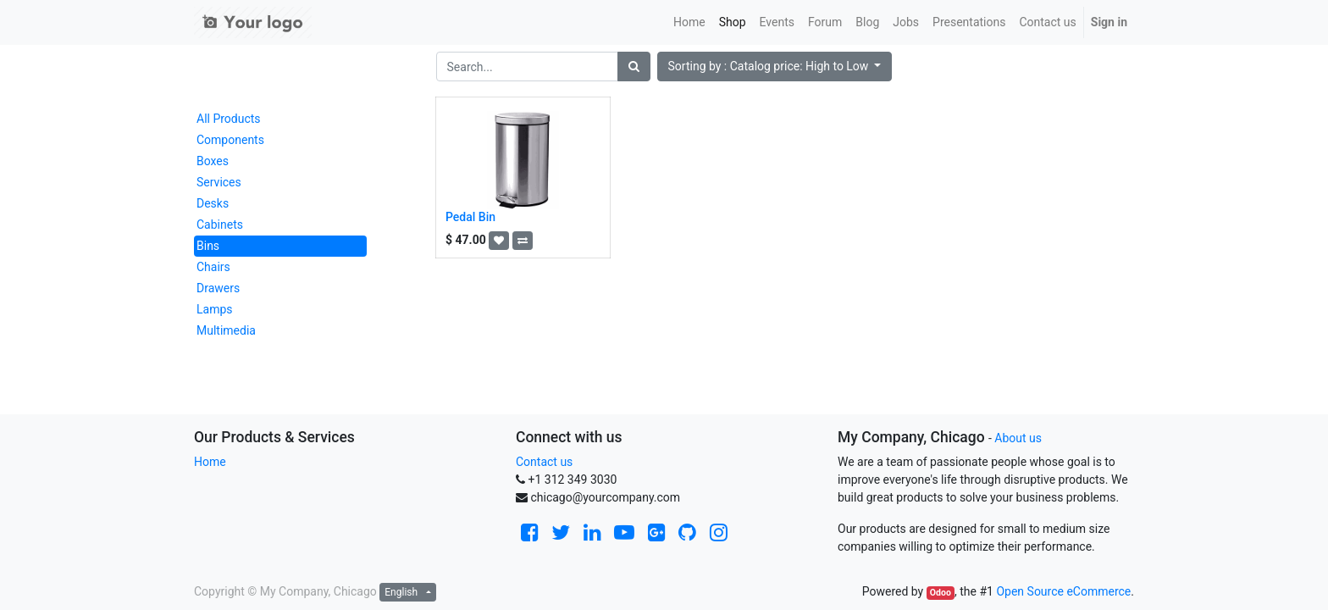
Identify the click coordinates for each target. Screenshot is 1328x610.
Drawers (218, 288)
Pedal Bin (470, 217)
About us (1018, 438)
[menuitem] (689, 22)
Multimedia (226, 330)
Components (230, 140)
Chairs (213, 267)
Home (210, 462)
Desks (212, 203)
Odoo (940, 592)
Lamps (214, 309)
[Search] (633, 66)
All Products (228, 118)
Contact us (544, 462)
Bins (207, 245)
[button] (775, 66)
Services (218, 182)
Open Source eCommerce (1063, 591)
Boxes (212, 161)
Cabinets (219, 224)
